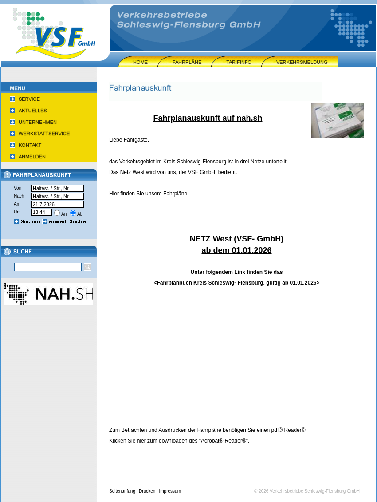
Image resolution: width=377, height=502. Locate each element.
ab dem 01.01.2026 (236, 250)
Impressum (170, 491)
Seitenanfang (122, 491)
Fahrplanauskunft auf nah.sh (207, 118)
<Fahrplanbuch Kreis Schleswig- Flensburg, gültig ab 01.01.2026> (236, 283)
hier (141, 441)
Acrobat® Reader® (223, 441)
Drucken (147, 491)
